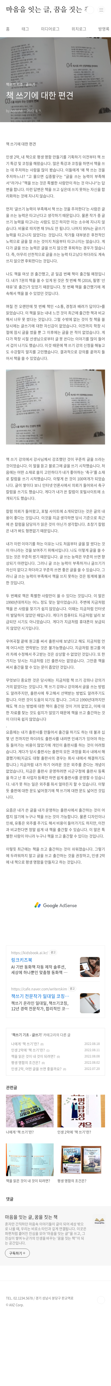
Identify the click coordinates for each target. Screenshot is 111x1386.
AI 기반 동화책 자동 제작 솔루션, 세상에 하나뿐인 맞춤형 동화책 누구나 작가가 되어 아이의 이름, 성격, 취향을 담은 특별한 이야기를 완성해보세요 (40, 1039)
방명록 (104, 29)
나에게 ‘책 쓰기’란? (25, 1113)
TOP (101, 1370)
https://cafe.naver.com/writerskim (39, 1059)
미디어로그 (50, 29)
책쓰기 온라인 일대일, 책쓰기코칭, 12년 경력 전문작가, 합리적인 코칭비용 (40, 1075)
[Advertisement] (55, 171)
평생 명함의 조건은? (25, 1132)
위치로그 (79, 29)
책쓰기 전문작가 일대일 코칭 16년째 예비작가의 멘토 (38, 1066)
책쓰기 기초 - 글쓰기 (26, 1104)
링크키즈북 (21, 1030)
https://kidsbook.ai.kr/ (29, 1022)
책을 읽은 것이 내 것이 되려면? (33, 1126)
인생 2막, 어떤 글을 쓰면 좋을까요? (36, 1138)
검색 (90, 10)
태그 (25, 29)
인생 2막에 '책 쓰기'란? (28, 1119)
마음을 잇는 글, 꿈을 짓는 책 (48, 9)
